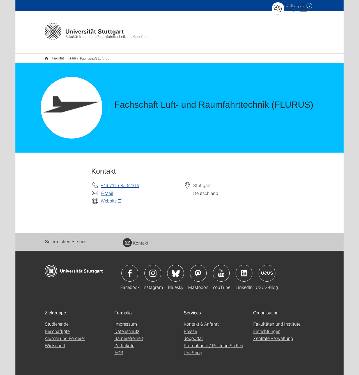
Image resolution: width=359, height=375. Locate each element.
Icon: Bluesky (175, 269)
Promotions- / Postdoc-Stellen (213, 342)
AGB (118, 349)
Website (109, 197)
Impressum (125, 320)
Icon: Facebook (129, 269)
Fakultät (55, 56)
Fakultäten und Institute (276, 320)
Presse (190, 327)
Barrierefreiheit (128, 334)
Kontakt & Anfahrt (201, 320)
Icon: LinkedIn (244, 269)
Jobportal (193, 334)
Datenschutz (126, 327)
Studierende (56, 320)
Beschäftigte (57, 327)
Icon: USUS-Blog (267, 269)
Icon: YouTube (221, 269)
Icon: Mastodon (198, 269)
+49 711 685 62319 (120, 182)
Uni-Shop (193, 349)
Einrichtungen (266, 327)
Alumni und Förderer (65, 334)
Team (69, 56)
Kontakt (135, 239)
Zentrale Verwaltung (273, 334)
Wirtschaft (55, 342)
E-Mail (107, 189)
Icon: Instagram (152, 269)
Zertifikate (124, 342)
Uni (288, 5)
